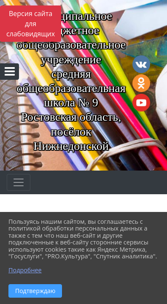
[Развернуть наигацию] (18, 182)
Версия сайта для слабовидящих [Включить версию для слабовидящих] (30, 23)
